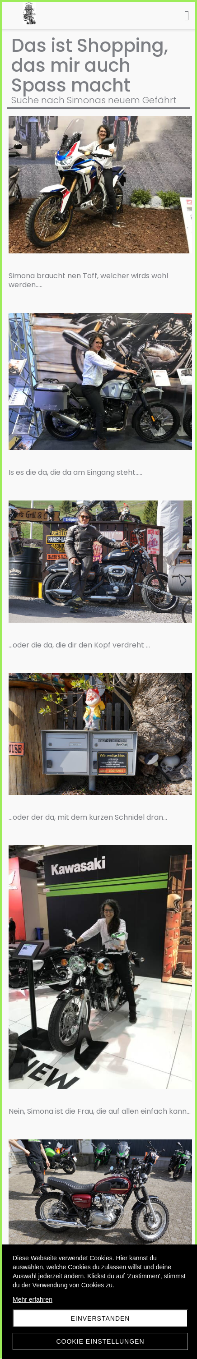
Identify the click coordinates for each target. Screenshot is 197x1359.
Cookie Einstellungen (100, 1341)
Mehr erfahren (32, 1299)
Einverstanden (100, 1318)
